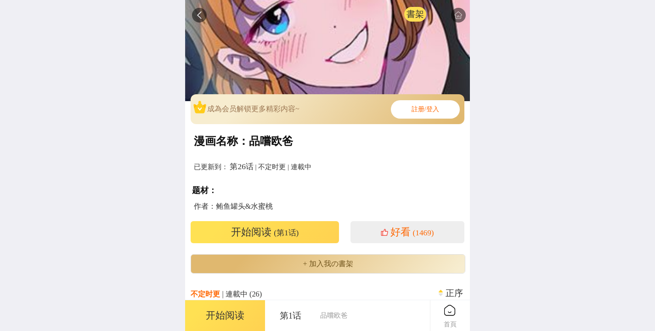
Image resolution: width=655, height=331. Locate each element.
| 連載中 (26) (226, 294)
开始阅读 (265, 232)
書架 (415, 14)
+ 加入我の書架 (328, 264)
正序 (454, 293)
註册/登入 (425, 109)
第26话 (241, 166)
